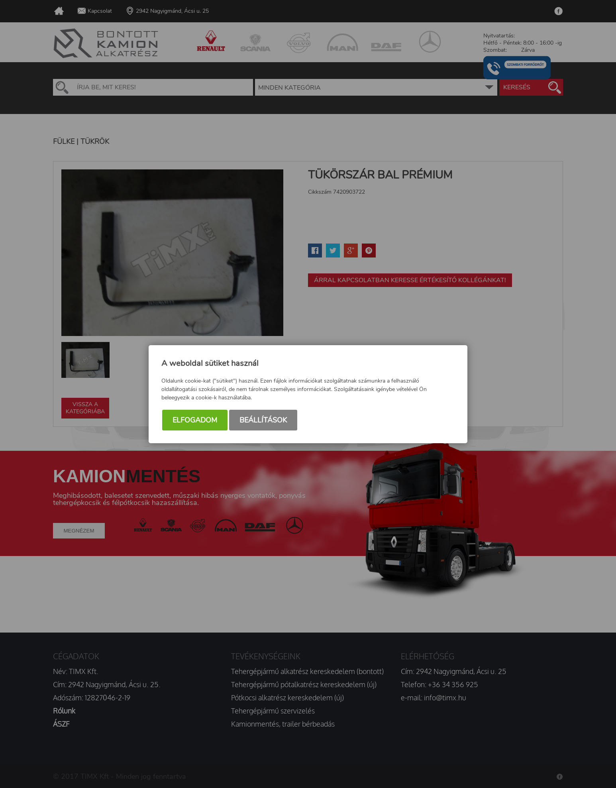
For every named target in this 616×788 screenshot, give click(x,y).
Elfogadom (195, 420)
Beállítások (263, 420)
